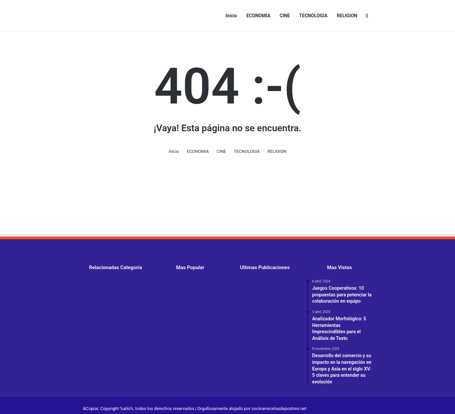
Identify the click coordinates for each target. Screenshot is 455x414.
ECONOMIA (258, 15)
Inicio (231, 15)
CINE (285, 15)
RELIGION (347, 15)
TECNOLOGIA (313, 15)
